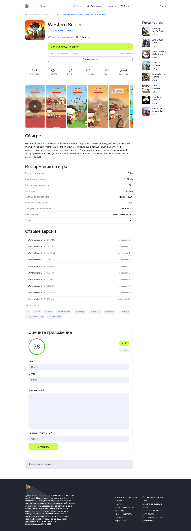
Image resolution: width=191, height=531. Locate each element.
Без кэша (48, 308)
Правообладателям (123, 510)
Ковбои (37, 308)
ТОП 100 (125, 6)
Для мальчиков (55, 313)
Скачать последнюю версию (65, 46)
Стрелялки (110, 308)
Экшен (59, 15)
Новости (112, 6)
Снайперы (124, 308)
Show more (32, 301)
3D (28, 308)
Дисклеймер (120, 507)
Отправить (43, 443)
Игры (81, 6)
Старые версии (116, 46)
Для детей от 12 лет (35, 313)
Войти (163, 6)
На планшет (95, 308)
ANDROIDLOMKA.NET (33, 15)
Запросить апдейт (126, 53)
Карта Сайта (120, 517)
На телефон (80, 308)
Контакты (119, 513)
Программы (97, 6)
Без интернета (63, 308)
